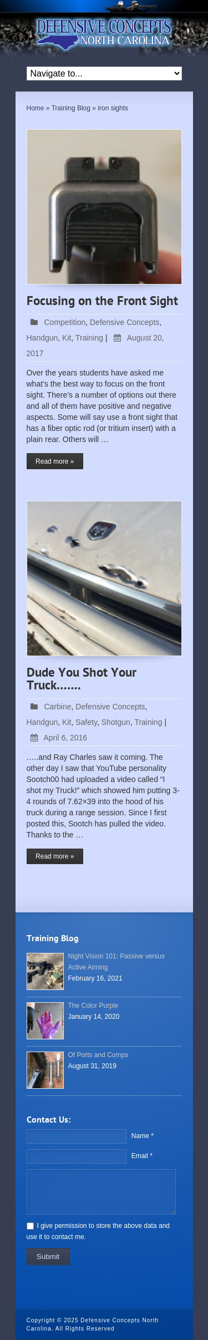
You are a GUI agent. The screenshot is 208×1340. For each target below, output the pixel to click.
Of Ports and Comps (98, 1055)
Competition (65, 322)
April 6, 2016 (57, 737)
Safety (86, 722)
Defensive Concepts (124, 322)
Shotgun (116, 722)
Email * (142, 1156)
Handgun (42, 337)
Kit (66, 337)
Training (89, 337)
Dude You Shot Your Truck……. (81, 679)
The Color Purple (93, 1005)
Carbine (58, 706)
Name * (142, 1136)
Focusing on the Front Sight (102, 301)
